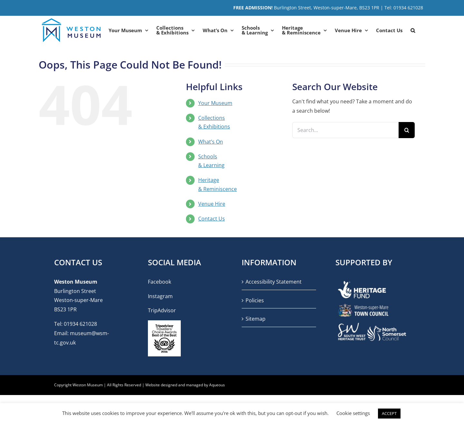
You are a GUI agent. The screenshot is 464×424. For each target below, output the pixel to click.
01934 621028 (80, 323)
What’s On (210, 141)
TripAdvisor (162, 310)
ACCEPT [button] (389, 413)
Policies (255, 300)
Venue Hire (211, 203)
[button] (413, 30)
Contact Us (211, 218)
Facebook (159, 281)
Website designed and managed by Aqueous (185, 385)
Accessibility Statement (274, 281)
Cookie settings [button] (353, 413)
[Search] (407, 130)
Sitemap (256, 318)
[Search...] (345, 130)
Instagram (160, 296)
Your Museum (215, 103)
